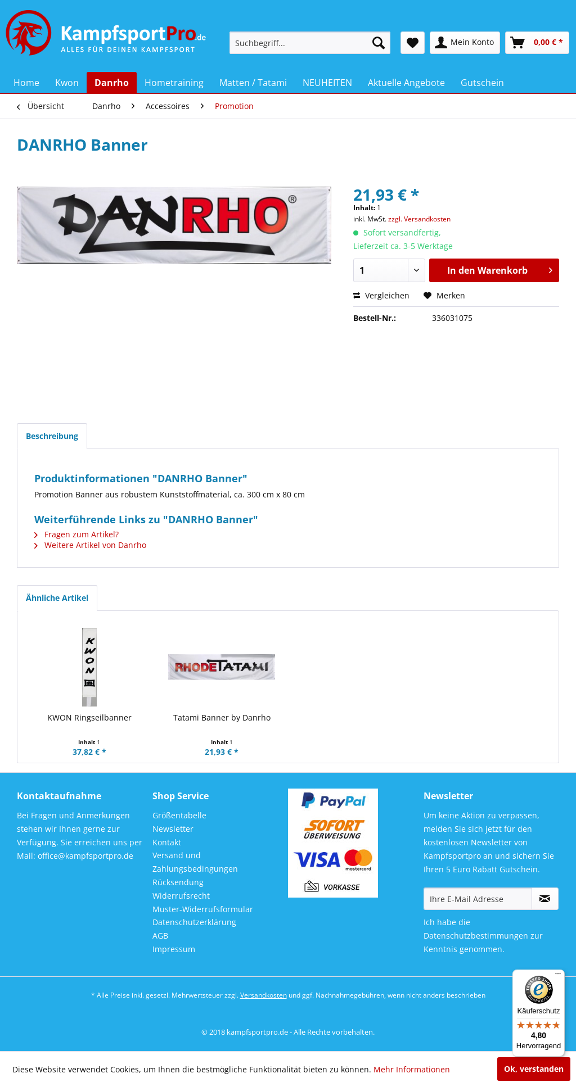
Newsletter (173, 828)
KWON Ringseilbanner (89, 717)
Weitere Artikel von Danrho (90, 545)
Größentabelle (179, 815)
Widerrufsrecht (181, 895)
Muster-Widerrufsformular (202, 909)
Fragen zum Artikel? (76, 534)
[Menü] (558, 976)
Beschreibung (52, 436)
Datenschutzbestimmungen (476, 935)
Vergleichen (381, 295)
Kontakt (166, 842)
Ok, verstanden (534, 1068)
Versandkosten (263, 995)
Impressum (173, 949)
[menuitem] (310, 42)
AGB (160, 935)
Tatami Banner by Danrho (222, 717)
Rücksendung (178, 882)
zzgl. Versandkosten (419, 219)
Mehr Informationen (412, 1069)
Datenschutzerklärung (194, 922)
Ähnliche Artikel (57, 597)
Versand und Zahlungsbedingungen (195, 862)
